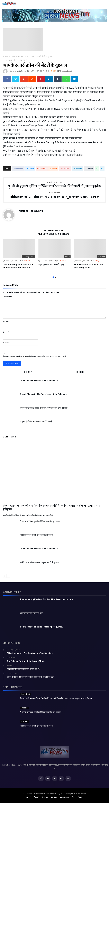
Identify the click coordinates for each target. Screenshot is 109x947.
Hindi (67, 256)
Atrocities (101, 256)
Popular (28, 372)
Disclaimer (64, 797)
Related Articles (53, 231)
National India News (18, 71)
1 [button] (53, 277)
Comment (7, 297)
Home (5, 56)
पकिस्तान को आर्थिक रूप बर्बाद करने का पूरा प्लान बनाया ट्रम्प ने (54, 195)
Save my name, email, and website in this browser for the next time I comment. (34, 356)
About (28, 797)
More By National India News (53, 234)
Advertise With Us (41, 797)
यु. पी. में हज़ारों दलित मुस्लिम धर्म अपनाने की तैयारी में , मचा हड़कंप (54, 184)
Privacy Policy (77, 797)
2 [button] (55, 277)
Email (6, 332)
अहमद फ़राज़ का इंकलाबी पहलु (51, 264)
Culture (24, 708)
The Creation (81, 793)
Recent (80, 372)
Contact (54, 797)
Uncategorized (17, 56)
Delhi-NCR (25, 694)
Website (6, 342)
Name (6, 322)
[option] (19, 254)
